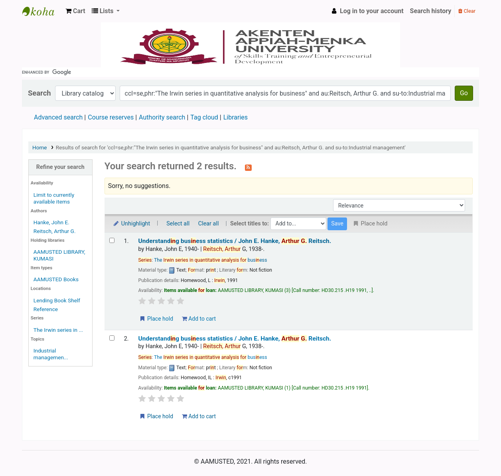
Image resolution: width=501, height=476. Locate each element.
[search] (250, 72)
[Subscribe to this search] (248, 166)
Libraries (235, 117)
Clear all (208, 223)
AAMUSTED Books (56, 279)
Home (39, 147)
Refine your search (60, 167)
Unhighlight (131, 223)
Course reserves (111, 117)
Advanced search (58, 117)
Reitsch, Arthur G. (55, 231)
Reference (46, 309)
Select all (177, 223)
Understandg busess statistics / (234, 241)
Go (464, 93)
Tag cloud (204, 117)
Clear (466, 11)
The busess (210, 260)
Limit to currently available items (54, 198)
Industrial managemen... (51, 353)
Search (39, 93)
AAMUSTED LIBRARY (42, 11)
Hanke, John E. (51, 222)
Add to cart (199, 318)
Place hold (156, 318)
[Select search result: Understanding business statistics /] (111, 240)
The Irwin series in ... (58, 330)
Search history (431, 11)
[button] (75, 11)
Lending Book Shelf (57, 300)
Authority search (162, 117)
